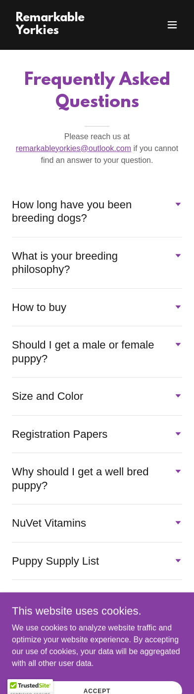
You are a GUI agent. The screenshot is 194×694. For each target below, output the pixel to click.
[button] (172, 25)
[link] (71, 31)
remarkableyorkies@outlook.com (73, 148)
